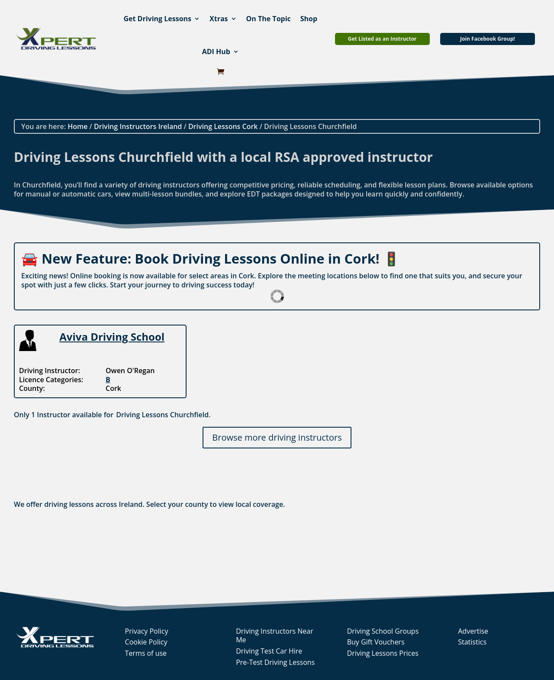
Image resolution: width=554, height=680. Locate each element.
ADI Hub (216, 51)
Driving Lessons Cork (223, 126)
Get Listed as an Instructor (382, 38)
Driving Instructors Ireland (138, 126)
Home (77, 126)
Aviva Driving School (111, 336)
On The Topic (268, 18)
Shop (308, 18)
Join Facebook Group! (487, 38)
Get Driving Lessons (157, 18)
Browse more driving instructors (276, 437)
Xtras (218, 18)
